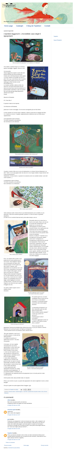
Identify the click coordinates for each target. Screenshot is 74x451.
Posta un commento (10, 442)
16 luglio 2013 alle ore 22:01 (13, 428)
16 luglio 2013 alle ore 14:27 (13, 414)
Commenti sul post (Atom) (14, 447)
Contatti (47, 26)
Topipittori (9, 433)
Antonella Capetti (11, 409)
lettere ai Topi (40, 391)
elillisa (9, 400)
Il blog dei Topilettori (33, 26)
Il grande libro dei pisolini (33, 391)
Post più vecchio (44, 445)
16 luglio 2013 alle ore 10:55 (13, 405)
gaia (8, 419)
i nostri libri (25, 391)
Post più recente (7, 445)
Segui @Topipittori (58, 40)
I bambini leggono (19, 391)
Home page (8, 26)
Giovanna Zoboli (11, 391)
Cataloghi (19, 26)
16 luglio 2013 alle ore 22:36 (13, 439)
